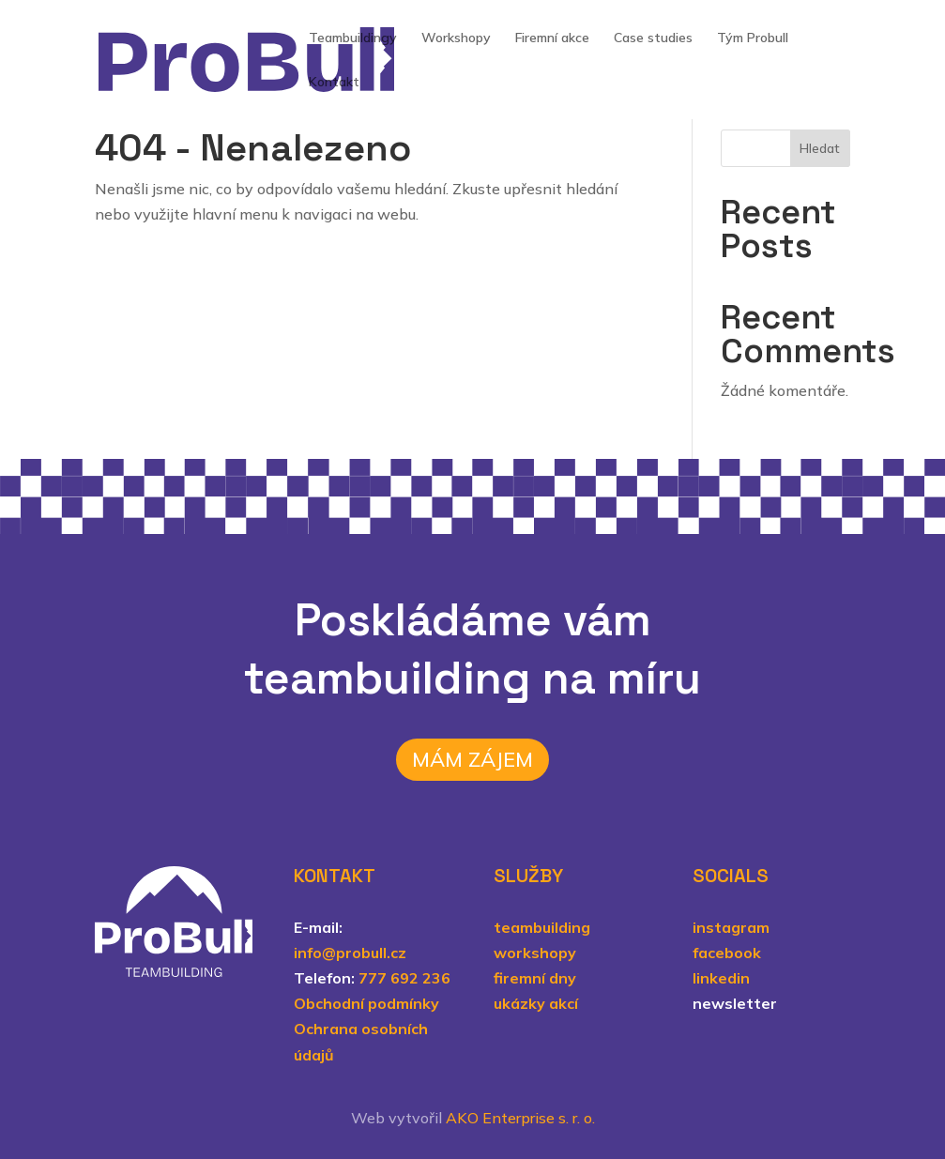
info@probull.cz (350, 952)
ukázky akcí (536, 1003)
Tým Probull (752, 38)
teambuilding (542, 927)
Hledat (820, 148)
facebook (727, 952)
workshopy (535, 952)
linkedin (721, 977)
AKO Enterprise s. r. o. (520, 1117)
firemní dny (535, 977)
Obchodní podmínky (366, 1003)
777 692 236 (404, 977)
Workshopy (456, 38)
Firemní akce (552, 38)
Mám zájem (472, 759)
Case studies (653, 38)
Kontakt (334, 82)
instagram (731, 927)
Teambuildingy (353, 38)
